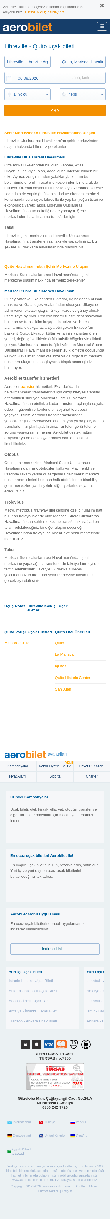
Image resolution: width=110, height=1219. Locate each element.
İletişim (67, 1191)
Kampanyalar (18, 766)
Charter (91, 776)
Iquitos (60, 666)
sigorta (54, 776)
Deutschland (19, 1135)
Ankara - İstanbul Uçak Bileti (33, 991)
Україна (78, 1135)
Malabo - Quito (16, 643)
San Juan (63, 689)
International (19, 1122)
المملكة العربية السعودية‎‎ (19, 1151)
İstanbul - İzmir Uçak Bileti (31, 980)
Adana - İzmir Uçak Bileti (29, 1001)
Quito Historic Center (73, 678)
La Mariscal (65, 654)
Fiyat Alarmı (18, 776)
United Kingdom (53, 1135)
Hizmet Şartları (49, 1191)
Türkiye (47, 1122)
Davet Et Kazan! (91, 766)
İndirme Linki (55, 949)
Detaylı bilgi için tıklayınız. (45, 12)
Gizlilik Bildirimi (86, 1186)
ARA (55, 110)
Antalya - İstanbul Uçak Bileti (33, 1011)
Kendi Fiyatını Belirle (56, 764)
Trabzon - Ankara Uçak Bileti (33, 1021)
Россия (78, 1122)
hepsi (73, 94)
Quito (59, 643)
